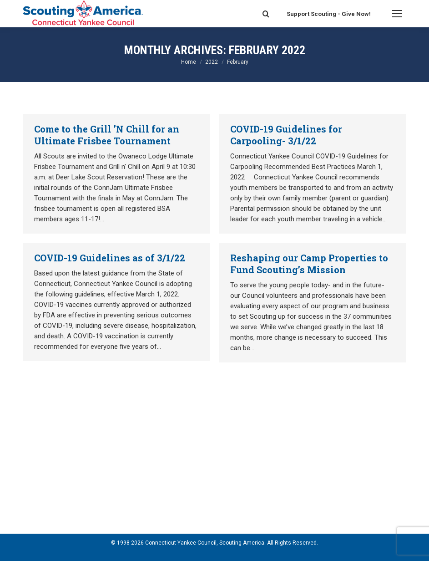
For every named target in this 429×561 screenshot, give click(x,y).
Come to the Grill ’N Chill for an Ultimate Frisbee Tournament (106, 135)
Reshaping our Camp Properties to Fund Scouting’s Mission (309, 263)
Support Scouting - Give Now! (329, 13)
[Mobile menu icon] (397, 14)
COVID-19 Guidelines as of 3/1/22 (109, 258)
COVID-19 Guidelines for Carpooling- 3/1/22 (286, 135)
